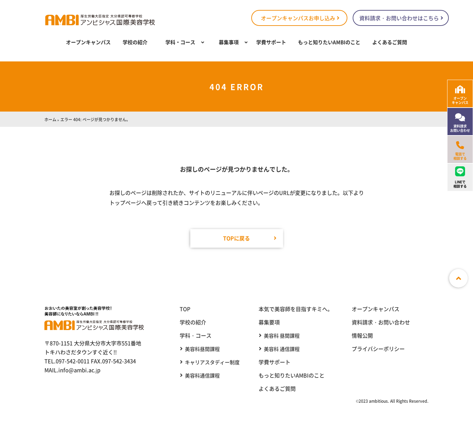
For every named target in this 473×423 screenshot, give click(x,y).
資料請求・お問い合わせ (381, 322)
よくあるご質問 (389, 42)
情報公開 (362, 335)
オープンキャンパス (88, 42)
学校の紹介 (135, 42)
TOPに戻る (236, 238)
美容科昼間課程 (202, 348)
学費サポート (271, 42)
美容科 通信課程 (282, 348)
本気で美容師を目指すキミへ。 (296, 308)
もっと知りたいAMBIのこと (329, 42)
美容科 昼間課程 (282, 335)
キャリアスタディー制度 (212, 362)
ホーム (50, 119)
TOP (185, 308)
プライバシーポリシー (378, 348)
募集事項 (229, 42)
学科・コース (180, 42)
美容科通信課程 (202, 375)
